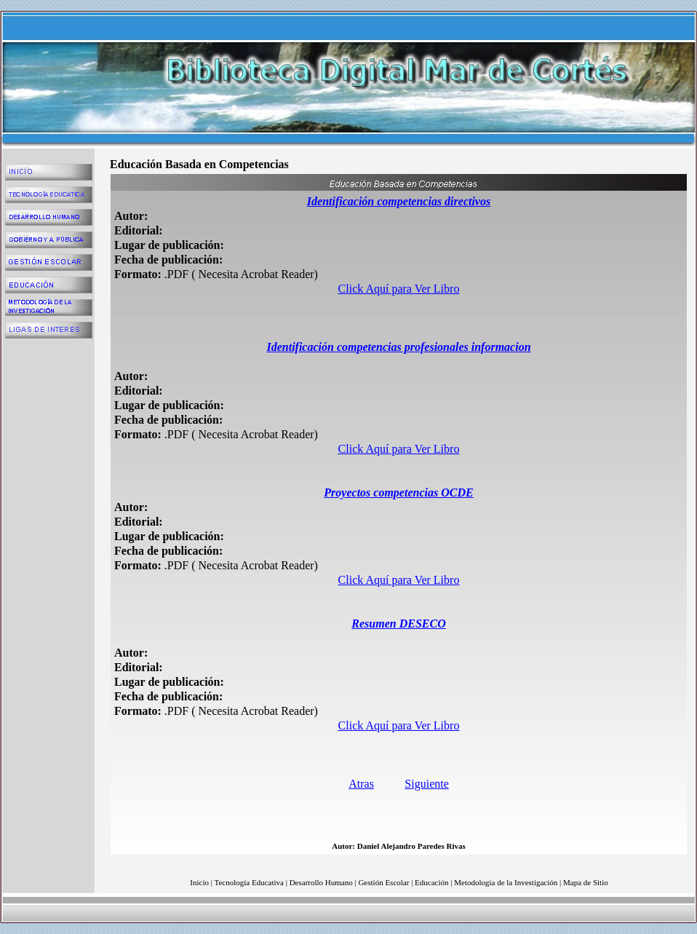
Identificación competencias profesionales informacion (398, 347)
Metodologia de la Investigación (505, 882)
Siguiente (426, 783)
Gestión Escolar (383, 882)
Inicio (199, 882)
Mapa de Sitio (585, 882)
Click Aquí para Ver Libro (399, 288)
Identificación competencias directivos (398, 201)
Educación (431, 882)
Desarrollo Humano (321, 882)
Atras (361, 783)
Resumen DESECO (398, 623)
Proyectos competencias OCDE (398, 492)
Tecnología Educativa (249, 882)
